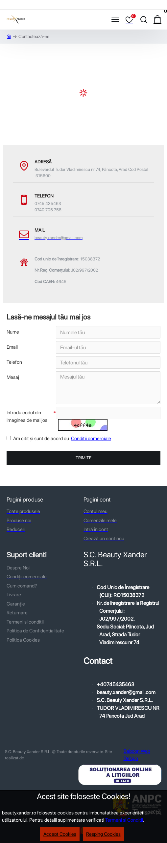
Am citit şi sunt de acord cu (59, 438)
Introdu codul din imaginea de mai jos (27, 416)
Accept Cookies (59, 834)
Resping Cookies (103, 834)
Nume (13, 332)
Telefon (14, 362)
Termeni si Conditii (124, 820)
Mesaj (13, 377)
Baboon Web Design (137, 755)
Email (12, 347)
